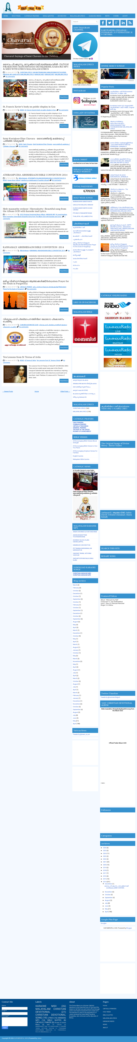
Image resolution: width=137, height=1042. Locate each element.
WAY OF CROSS (54, 1024)
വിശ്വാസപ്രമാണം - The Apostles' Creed (119, 190)
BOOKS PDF (62, 16)
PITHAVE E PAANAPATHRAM (82, 213)
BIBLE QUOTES (54, 1020)
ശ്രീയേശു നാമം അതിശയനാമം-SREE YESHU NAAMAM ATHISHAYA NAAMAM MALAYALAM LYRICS (122, 209)
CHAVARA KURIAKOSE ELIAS (29, 325)
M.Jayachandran (61, 214)
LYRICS (51, 1018)
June (74, 718)
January (75, 650)
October (75, 591)
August (75, 622)
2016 (105, 876)
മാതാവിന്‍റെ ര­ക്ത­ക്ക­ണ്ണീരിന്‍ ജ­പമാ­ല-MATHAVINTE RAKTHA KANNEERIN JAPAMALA (121, 144)
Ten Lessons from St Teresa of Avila (22, 357)
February (76, 588)
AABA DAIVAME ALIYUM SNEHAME (85, 532)
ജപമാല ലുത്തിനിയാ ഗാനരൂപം (84, 394)
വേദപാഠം (76, 265)
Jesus (39, 1038)
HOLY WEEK (16, 16)
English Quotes (78, 456)
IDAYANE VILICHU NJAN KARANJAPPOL (81, 541)
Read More (64, 97)
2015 (105, 879)
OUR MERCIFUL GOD (21, 1038)
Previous (4, 38)
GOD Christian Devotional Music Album (32, 214)
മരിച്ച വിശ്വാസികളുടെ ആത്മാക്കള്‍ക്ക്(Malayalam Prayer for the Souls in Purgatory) (36, 282)
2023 (105, 856)
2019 (105, 867)
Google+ (104, 923)
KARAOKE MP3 (49, 74)
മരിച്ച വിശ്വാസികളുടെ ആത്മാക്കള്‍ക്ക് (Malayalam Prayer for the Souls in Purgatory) (84, 244)
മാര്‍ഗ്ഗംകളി (77, 255)
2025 (105, 850)
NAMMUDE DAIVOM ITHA (81, 545)
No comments (10, 76)
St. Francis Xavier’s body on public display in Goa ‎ (29, 107)
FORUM (115, 16)
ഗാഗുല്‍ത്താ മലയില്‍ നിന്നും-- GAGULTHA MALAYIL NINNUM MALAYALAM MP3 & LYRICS (121, 161)
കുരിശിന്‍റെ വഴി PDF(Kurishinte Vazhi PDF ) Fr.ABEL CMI (121, 92)
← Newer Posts (7, 391)
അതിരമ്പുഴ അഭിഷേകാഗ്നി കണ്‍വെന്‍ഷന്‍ (35, 180)
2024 (105, 853)
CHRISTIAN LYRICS (26, 72)
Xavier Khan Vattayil (13, 180)
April (74, 627)
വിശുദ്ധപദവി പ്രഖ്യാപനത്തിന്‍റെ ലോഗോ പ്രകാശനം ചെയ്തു (33, 320)
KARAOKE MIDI (39, 74)
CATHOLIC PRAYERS (109, 1009)
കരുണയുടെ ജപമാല (80, 380)
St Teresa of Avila (30, 360)
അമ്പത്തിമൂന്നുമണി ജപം (81, 387)
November (76, 661)
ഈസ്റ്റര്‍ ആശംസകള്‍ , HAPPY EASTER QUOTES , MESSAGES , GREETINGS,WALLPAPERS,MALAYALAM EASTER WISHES (122, 227)
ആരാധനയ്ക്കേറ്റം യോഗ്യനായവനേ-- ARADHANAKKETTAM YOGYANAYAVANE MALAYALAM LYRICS (121, 125)
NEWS (22, 110)
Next (68, 38)
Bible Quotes (48, 16)
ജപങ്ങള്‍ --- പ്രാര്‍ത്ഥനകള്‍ (82, 236)
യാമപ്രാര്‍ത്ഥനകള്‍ (80, 258)
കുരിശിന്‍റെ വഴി (79, 227)
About (125, 16)
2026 (105, 848)
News (107, 16)
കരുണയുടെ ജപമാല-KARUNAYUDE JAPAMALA (119, 176)
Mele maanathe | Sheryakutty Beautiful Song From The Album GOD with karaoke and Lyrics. (32, 216)
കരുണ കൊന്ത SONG (80, 390)
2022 (105, 859)
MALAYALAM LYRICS (77, 16)
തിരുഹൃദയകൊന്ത (79, 397)
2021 (105, 862)
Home (6, 16)
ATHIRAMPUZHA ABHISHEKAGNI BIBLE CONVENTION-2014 (35, 175)
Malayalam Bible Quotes (81, 459)
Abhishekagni (23, 178)
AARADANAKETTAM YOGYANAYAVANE (80, 536)
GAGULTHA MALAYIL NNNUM (83, 205)
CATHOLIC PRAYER (26, 287)
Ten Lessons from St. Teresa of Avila (48, 360)
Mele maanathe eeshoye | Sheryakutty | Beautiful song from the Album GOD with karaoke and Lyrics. (34, 210)
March (75, 585)
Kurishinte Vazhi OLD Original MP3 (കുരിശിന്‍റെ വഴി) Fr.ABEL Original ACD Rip (122, 107)
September (76, 599)
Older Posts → (65, 391)
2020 (105, 865)
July (74, 673)
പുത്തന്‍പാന (77, 239)
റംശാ (75, 262)
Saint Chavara (27, 144)
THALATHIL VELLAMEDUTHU (83, 216)
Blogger (129, 928)
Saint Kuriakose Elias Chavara (42, 144)
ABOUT (105, 1027)
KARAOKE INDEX (95, 16)
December (76, 593)
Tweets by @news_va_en (81, 734)
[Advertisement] (85, 143)
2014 (105, 882)
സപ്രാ (75, 269)
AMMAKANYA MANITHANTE (82, 201)
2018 (105, 870)
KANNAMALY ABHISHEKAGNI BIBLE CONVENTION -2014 (33, 247)
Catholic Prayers (31, 16)
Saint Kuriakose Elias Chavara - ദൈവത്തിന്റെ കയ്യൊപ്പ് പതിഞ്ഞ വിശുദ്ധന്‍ (33, 139)
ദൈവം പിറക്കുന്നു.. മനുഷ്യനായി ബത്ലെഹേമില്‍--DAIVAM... (116, 887)
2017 (105, 873)
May (74, 625)
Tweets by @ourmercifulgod (110, 697)
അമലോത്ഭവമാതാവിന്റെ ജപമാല (84, 383)
